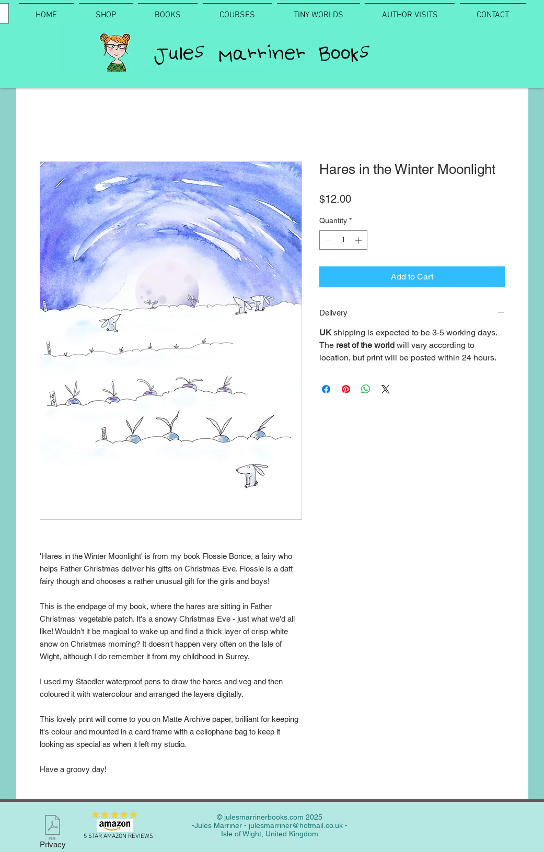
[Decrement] (327, 240)
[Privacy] (53, 833)
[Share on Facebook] (326, 389)
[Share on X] (385, 389)
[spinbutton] (343, 240)
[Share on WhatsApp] (366, 389)
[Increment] (359, 240)
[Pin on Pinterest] (346, 389)
